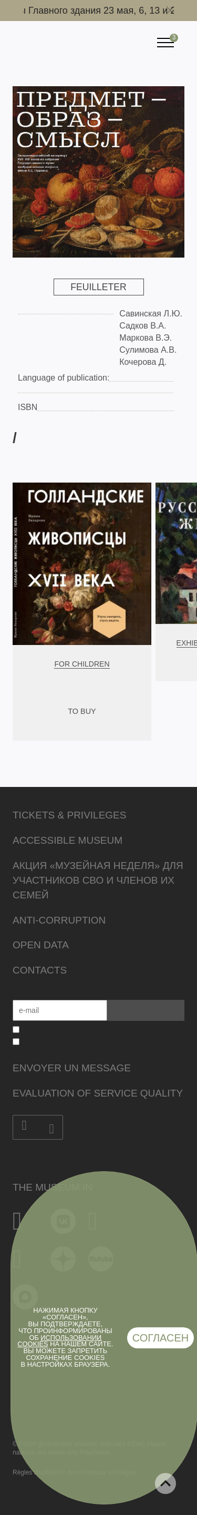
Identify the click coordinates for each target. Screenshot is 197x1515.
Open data (41, 944)
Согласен (160, 1338)
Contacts (40, 970)
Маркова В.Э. (145, 337)
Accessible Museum (67, 840)
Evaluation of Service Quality (98, 1093)
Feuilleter (98, 287)
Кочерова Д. (143, 361)
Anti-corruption (59, 920)
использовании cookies (59, 1341)
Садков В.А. (142, 325)
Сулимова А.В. (148, 349)
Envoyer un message (72, 1067)
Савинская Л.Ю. (150, 313)
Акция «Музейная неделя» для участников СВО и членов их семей (98, 880)
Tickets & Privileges (69, 815)
